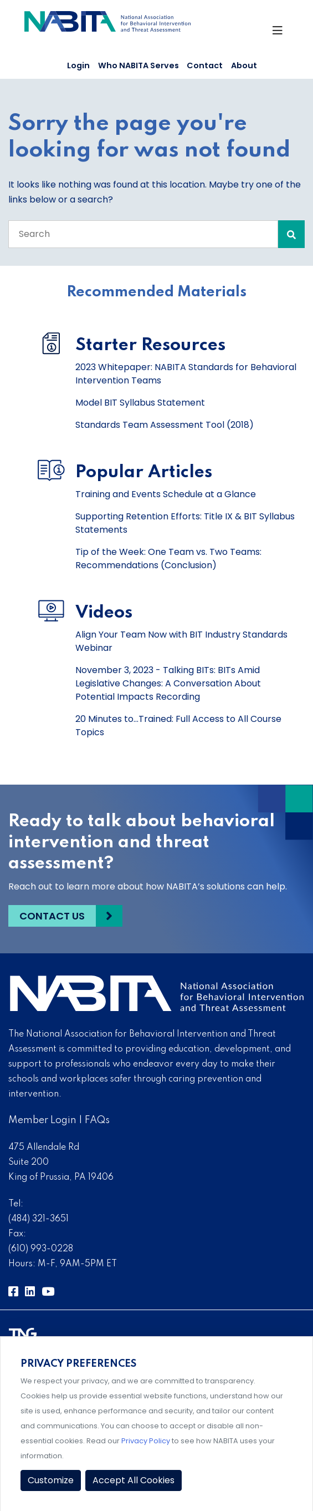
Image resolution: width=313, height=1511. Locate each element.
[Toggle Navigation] (280, 33)
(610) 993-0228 (40, 1249)
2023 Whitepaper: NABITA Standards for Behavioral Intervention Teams (185, 374)
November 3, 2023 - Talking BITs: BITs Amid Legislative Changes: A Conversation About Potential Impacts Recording (168, 683)
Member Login (42, 1120)
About (244, 65)
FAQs (97, 1120)
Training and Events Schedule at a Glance (165, 494)
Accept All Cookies (134, 1480)
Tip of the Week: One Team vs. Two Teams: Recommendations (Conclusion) (168, 558)
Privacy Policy (145, 1441)
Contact (205, 65)
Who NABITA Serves (138, 65)
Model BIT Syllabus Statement (140, 402)
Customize (51, 1480)
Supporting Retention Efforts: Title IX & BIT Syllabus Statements (185, 523)
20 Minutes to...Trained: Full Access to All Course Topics (178, 725)
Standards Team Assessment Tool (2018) (164, 424)
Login (78, 65)
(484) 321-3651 (38, 1219)
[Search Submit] (291, 234)
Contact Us (52, 916)
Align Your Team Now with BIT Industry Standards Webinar (181, 641)
